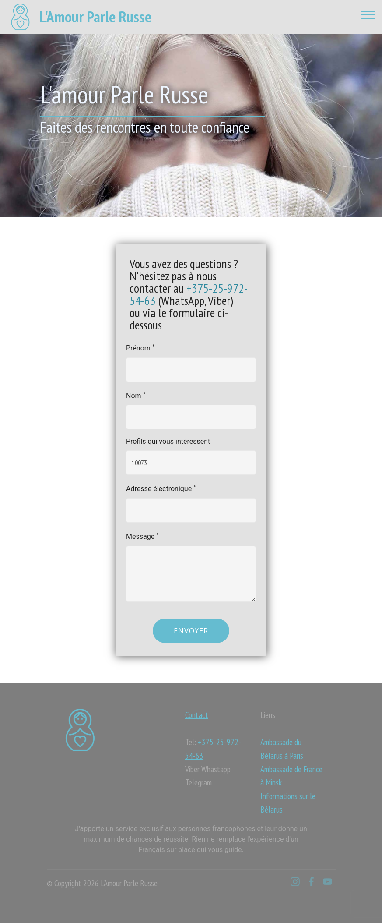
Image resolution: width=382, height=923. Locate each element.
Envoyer (191, 631)
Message (142, 535)
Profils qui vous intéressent (168, 441)
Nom (136, 394)
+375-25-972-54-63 (189, 294)
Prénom (140, 347)
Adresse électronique (161, 487)
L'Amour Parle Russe (95, 17)
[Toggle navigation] (368, 14)
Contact (196, 714)
